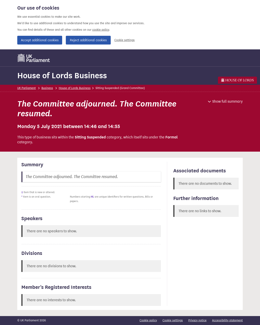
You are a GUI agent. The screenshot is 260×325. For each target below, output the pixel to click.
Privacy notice (197, 320)
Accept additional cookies (39, 40)
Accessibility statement (227, 320)
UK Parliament (26, 88)
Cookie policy (148, 320)
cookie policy (100, 30)
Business (47, 88)
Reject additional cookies (88, 40)
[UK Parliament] (33, 57)
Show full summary (227, 101)
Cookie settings (124, 40)
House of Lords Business (62, 75)
